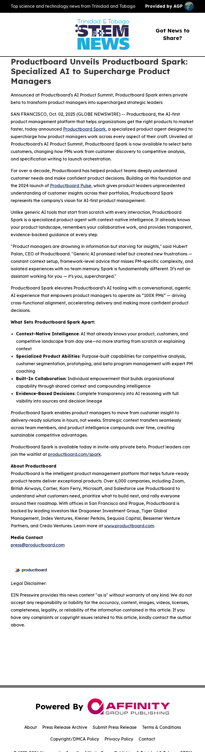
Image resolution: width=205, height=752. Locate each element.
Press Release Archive (64, 727)
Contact (147, 739)
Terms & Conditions (161, 727)
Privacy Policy (118, 739)
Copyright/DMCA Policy (74, 739)
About (30, 727)
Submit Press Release (115, 727)
